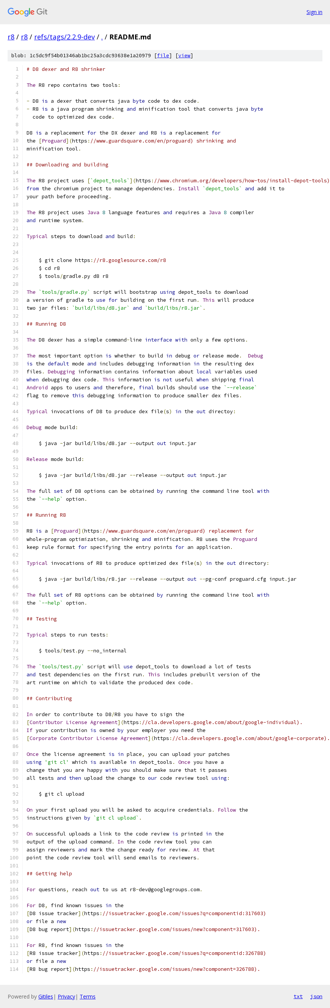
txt (298, 996)
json (316, 996)
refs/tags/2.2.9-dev (64, 36)
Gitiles (45, 996)
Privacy (66, 996)
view (184, 55)
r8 (11, 36)
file (163, 55)
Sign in (314, 12)
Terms (88, 996)
